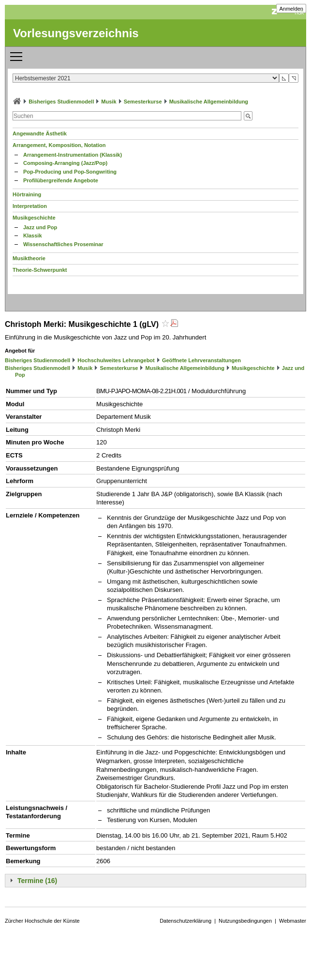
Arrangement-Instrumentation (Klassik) (72, 155)
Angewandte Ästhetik (40, 133)
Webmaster (292, 921)
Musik (108, 101)
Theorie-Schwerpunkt (40, 270)
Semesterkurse (143, 101)
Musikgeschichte (34, 218)
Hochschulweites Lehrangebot (116, 360)
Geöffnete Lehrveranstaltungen (201, 360)
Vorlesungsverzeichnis (76, 33)
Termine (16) (37, 880)
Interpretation (30, 206)
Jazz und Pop (40, 227)
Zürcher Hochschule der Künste (42, 921)
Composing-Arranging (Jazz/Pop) (65, 163)
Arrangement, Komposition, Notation (59, 145)
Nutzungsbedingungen (245, 921)
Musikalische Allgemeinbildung (208, 101)
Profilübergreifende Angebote (60, 180)
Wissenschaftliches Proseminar (63, 244)
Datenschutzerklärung (185, 921)
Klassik (32, 235)
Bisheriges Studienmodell (61, 101)
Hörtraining (27, 194)
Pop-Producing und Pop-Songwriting (70, 172)
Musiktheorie (29, 258)
